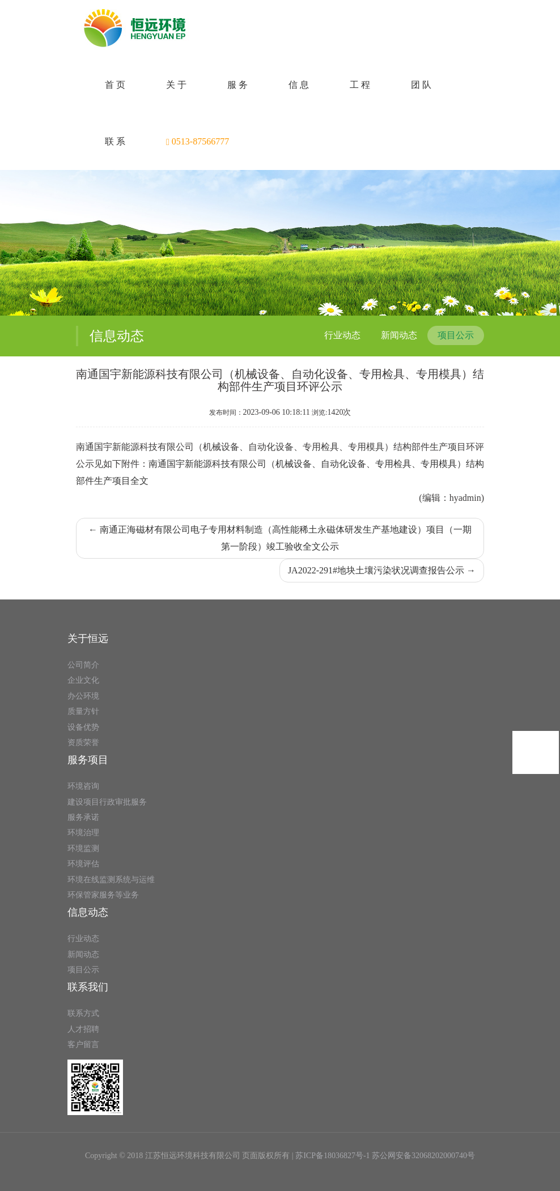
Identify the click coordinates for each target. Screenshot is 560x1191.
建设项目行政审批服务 (107, 802)
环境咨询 (83, 786)
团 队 (421, 85)
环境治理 (83, 832)
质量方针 (83, 711)
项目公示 (456, 335)
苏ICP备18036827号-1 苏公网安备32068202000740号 (385, 1155)
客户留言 (83, 1044)
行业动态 (342, 335)
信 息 (299, 85)
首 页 (115, 85)
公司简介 (83, 665)
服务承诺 (83, 817)
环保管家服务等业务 (103, 895)
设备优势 (83, 727)
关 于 (176, 85)
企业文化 (83, 680)
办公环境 (83, 696)
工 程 (360, 85)
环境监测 (83, 848)
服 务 (237, 85)
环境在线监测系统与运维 (111, 879)
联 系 (115, 141)
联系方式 (83, 1013)
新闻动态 (399, 335)
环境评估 (83, 864)
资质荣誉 (83, 742)
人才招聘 (83, 1029)
